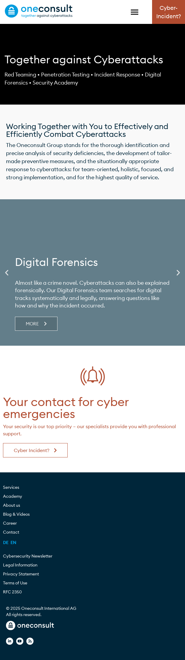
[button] (6, 272)
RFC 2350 (12, 592)
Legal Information (20, 565)
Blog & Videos (18, 514)
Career (11, 523)
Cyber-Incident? (168, 12)
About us (13, 505)
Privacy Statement (21, 574)
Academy (14, 496)
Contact (11, 532)
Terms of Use (15, 583)
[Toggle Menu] (134, 12)
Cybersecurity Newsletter (27, 556)
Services (12, 487)
